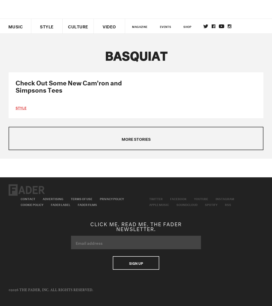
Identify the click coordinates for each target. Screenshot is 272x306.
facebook (213, 26)
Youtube (201, 198)
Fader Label (60, 204)
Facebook (178, 198)
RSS (228, 204)
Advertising (53, 198)
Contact (28, 198)
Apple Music (159, 204)
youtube (221, 26)
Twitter (205, 26)
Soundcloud (187, 204)
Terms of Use (81, 198)
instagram (229, 26)
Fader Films (87, 204)
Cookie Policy (32, 204)
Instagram (225, 198)
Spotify (211, 204)
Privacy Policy (112, 198)
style (21, 107)
